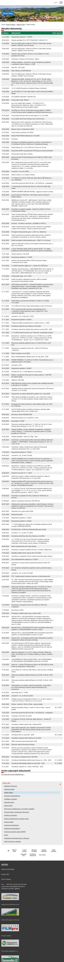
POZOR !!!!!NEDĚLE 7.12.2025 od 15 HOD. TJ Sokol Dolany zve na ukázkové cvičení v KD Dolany (32, 361)
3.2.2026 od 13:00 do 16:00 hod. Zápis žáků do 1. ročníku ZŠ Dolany (31, 720)
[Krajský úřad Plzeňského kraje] (10, 900)
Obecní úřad (6, 783)
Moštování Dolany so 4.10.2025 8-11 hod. (24, 418)
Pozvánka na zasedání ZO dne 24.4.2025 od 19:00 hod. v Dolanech (29, 606)
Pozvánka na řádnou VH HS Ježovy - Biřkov (25, 59)
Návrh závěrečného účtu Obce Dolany (23, 546)
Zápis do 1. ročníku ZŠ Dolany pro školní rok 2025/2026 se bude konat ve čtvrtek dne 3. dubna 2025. (32, 665)
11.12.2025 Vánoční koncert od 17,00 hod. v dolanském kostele (32, 333)
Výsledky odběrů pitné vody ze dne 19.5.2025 (26, 553)
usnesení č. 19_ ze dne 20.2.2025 (22, 696)
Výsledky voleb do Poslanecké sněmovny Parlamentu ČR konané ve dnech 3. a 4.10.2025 (32, 389)
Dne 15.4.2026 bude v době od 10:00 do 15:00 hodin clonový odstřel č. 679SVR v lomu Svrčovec (31, 75)
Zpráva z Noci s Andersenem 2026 (22, 129)
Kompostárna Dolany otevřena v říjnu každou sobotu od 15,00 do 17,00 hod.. (31, 405)
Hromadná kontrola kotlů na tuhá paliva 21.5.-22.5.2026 (29, 115)
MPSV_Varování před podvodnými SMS (24, 741)
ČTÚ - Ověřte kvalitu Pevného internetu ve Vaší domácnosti (30, 576)
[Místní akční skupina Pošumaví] (10, 915)
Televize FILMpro (6, 936)
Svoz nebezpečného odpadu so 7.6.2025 (24, 559)
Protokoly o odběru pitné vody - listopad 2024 (26, 724)
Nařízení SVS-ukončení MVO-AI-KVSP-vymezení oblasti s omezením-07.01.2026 (29, 261)
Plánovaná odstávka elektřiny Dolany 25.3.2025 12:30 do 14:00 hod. (31, 676)
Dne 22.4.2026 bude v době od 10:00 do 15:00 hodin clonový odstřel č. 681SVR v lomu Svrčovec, (31, 44)
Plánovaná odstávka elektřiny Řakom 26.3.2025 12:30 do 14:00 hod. (31, 681)
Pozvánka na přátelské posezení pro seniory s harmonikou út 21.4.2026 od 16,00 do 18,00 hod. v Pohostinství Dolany (31, 143)
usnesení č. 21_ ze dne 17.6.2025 (22, 533)
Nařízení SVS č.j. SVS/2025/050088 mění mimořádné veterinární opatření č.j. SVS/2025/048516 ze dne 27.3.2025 (32, 634)
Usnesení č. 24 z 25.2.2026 (20, 171)
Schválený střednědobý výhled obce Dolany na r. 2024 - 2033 (31, 760)
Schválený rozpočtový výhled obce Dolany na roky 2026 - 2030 (31, 329)
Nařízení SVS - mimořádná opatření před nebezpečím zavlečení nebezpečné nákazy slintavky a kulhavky (32, 639)
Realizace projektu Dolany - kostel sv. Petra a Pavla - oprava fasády (30, 708)
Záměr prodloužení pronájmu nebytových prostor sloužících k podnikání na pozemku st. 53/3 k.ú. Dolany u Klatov (31, 236)
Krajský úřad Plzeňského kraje (10, 904)
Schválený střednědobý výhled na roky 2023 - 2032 (28, 763)
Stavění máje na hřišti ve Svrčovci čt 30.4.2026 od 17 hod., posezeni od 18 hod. (30, 55)
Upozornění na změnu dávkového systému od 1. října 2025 (30, 394)
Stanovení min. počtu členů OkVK (22, 511)
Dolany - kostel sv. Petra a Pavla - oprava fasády (27, 704)
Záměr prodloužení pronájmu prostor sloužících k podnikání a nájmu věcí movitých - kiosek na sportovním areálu (31, 228)
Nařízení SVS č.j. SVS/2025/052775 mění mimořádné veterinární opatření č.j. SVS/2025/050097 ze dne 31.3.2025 (32, 628)
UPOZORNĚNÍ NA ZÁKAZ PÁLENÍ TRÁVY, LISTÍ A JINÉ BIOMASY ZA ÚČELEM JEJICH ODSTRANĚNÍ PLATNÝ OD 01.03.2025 (31, 660)
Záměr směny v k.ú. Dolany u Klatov (23, 175)
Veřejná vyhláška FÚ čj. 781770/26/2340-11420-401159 (29, 40)
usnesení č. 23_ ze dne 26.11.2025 (22, 316)
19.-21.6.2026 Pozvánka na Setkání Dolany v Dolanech (29, 88)
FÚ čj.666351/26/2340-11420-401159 (23, 97)
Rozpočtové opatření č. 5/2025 (21, 518)
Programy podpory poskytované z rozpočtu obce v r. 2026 (30, 323)
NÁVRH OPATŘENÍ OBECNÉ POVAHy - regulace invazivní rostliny (32, 192)
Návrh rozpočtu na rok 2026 (20, 353)
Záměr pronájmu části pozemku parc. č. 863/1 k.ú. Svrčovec (30, 240)
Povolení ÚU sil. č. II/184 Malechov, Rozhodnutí (26, 372)
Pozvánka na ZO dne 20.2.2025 (21, 716)
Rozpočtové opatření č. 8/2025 (21, 368)
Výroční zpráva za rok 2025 (20, 254)
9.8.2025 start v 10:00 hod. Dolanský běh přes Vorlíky (28, 529)
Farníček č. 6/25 (16, 365)
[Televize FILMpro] (10, 931)
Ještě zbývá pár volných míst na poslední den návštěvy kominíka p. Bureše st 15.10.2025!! (32, 384)
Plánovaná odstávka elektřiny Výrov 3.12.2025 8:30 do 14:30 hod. (31, 344)
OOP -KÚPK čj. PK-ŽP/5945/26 (21, 71)
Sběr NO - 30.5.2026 (18, 67)
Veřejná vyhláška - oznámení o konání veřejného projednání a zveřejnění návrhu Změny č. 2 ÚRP (31, 63)
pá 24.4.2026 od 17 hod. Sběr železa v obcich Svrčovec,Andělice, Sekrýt (32, 92)
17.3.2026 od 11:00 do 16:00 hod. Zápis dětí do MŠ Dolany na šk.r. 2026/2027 (31, 179)
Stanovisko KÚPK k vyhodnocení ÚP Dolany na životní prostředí (32, 151)
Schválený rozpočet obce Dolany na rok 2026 (26, 326)
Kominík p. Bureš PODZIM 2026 (21, 414)
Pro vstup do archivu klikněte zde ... (13, 774)
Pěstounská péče (17, 514)
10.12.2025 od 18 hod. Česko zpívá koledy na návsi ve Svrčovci (31, 306)
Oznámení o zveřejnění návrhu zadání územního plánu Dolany (31, 556)
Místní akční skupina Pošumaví (10, 920)
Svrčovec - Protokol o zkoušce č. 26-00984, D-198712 (28, 223)
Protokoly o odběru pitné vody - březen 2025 (26, 613)
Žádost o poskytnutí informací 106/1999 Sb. (25, 501)
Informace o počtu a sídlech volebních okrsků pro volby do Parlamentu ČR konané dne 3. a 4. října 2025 (30, 477)
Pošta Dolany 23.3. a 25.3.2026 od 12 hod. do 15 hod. (28, 147)
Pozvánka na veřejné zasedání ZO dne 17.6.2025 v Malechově (31, 550)
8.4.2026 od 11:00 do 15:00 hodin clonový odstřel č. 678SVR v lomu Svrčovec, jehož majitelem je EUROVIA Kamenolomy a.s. (32, 111)
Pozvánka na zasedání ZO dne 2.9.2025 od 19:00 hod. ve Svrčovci (29, 497)
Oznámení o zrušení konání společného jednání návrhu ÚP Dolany (30, 564)
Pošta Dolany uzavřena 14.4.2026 (22, 132)
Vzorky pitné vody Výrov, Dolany (21, 154)
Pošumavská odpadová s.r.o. (9, 951)
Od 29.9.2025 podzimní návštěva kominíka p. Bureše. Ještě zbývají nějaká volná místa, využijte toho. (30, 410)
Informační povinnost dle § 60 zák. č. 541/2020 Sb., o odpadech (32, 183)
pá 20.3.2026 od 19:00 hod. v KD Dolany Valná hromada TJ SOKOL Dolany (30, 196)
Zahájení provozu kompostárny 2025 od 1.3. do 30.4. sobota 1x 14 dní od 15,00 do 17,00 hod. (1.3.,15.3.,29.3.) (32, 700)
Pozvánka (14, 139)
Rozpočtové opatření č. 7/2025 (21, 452)
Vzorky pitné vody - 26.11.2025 (21, 276)
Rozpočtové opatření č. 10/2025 (21, 37)
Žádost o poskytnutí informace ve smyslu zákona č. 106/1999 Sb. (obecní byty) (31, 376)
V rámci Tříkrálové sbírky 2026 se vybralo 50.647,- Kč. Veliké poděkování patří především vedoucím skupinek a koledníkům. (32, 250)
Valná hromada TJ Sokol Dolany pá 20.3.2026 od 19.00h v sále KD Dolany (31, 158)
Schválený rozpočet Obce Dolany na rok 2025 (26, 738)
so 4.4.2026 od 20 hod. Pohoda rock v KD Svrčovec (27, 119)
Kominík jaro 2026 (17, 610)
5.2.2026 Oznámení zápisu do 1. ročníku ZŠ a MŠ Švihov (29, 266)
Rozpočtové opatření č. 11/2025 (21, 257)
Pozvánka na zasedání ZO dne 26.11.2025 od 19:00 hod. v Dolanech (29, 349)
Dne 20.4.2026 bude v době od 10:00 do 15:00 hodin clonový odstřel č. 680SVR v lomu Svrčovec (31, 50)
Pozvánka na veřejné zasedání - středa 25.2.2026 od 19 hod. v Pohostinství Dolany (31, 210)
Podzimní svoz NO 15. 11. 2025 (21, 473)
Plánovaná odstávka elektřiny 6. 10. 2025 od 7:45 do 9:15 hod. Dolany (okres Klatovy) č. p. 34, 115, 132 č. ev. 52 (31, 425)
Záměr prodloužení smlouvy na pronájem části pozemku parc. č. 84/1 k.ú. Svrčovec (32, 244)
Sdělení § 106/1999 (17, 380)
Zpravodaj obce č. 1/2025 (19, 692)
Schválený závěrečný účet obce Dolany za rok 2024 (28, 536)
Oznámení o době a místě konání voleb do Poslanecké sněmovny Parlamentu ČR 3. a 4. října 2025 (29, 448)
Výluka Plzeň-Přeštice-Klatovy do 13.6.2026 (25, 136)
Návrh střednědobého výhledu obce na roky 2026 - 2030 (29, 357)
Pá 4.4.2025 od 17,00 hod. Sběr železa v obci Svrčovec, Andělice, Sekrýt (32, 671)
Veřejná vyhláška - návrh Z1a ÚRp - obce (24, 437)
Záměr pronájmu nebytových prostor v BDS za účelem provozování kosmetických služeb (29, 280)
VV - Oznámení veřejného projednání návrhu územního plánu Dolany (31, 569)
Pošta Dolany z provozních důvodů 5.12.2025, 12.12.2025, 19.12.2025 (30, 302)
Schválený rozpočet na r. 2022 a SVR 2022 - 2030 (27, 767)
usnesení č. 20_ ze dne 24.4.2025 (22, 573)
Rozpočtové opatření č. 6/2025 (21, 521)
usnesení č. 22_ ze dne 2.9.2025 (21, 455)
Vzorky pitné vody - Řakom (20, 100)
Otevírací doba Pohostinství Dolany (22, 744)
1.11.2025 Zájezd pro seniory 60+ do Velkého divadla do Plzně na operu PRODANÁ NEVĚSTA (31, 525)
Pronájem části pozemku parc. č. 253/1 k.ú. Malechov (28, 232)
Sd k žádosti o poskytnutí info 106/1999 (24, 757)
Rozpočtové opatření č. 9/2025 (21, 320)
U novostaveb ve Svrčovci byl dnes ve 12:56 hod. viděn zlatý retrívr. (30, 187)
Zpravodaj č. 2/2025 (17, 421)
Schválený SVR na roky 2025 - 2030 (22, 735)
